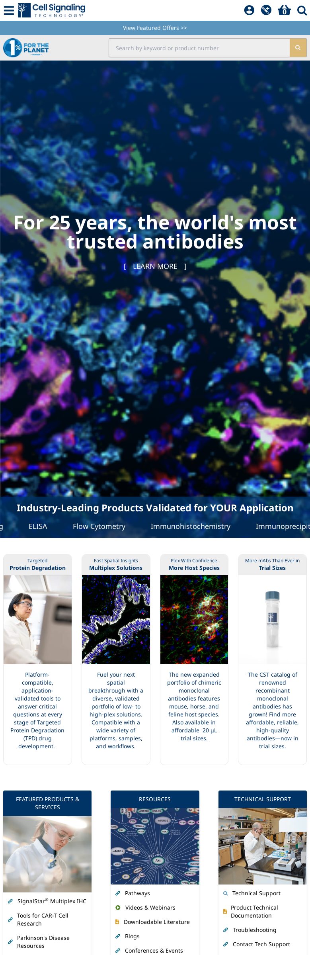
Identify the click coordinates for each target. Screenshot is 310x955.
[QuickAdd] (266, 10)
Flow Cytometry (104, 526)
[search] (297, 48)
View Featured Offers (155, 27)
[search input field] (199, 48)
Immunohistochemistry (196, 526)
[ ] (155, 266)
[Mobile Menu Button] (9, 10)
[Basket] (284, 10)
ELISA (43, 526)
